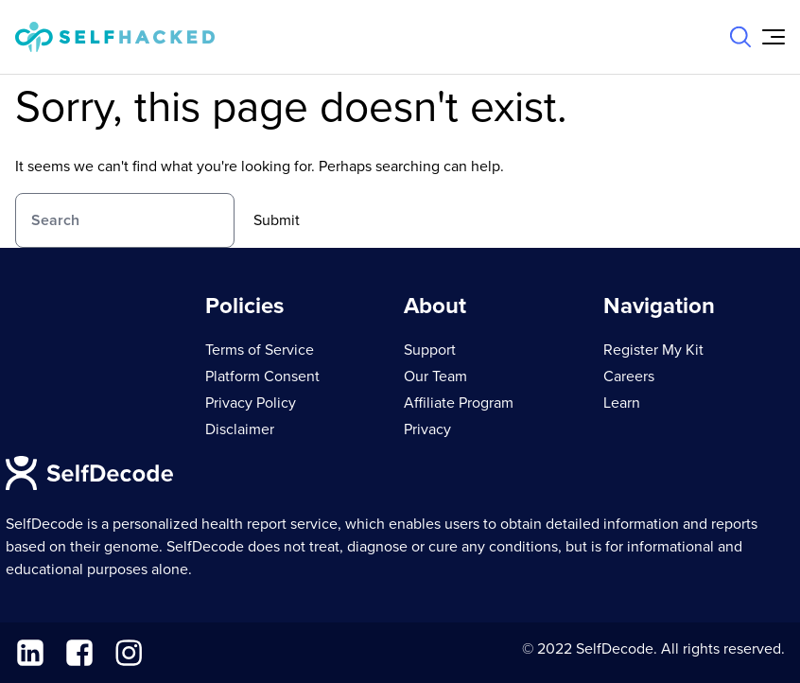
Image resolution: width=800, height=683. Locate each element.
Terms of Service (259, 350)
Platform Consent (262, 376)
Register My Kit (653, 350)
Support (430, 350)
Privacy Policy (250, 403)
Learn (621, 403)
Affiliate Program (458, 403)
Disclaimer (239, 429)
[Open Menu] (773, 37)
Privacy (427, 429)
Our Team (435, 376)
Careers (628, 376)
